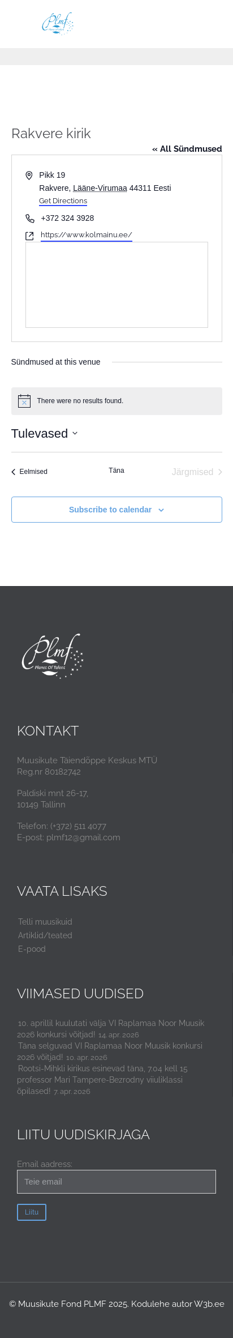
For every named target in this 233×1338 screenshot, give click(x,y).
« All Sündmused (187, 149)
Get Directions (63, 200)
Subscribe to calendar (110, 509)
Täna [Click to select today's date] (116, 471)
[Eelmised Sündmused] (29, 472)
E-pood (32, 949)
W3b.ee (209, 1304)
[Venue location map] (117, 284)
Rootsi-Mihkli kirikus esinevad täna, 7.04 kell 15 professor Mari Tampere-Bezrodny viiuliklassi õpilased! (102, 1080)
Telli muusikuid (45, 921)
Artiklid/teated (45, 935)
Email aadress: (116, 1176)
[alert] (116, 400)
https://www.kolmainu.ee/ (86, 234)
